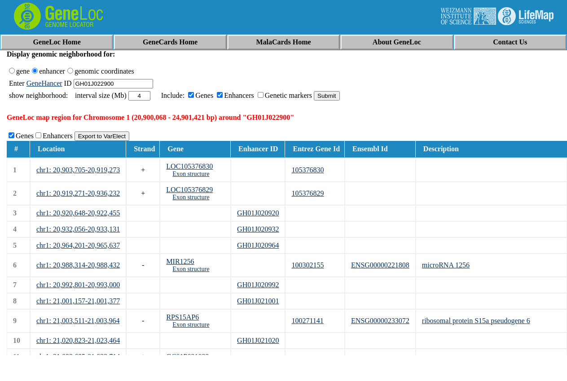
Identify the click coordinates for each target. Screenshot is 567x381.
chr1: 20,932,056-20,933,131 (78, 229)
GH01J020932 (258, 229)
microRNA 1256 (446, 265)
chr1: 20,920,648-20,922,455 (78, 213)
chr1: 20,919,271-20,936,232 (78, 193)
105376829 (307, 193)
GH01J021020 (258, 340)
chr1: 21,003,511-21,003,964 (78, 320)
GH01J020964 (258, 245)
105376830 (307, 170)
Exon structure (190, 174)
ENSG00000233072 (380, 320)
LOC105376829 (189, 189)
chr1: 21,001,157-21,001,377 (78, 301)
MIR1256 (180, 261)
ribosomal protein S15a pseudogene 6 (476, 320)
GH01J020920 (258, 213)
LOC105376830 (189, 166)
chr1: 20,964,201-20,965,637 (78, 245)
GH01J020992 (258, 285)
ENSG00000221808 (380, 265)
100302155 (307, 265)
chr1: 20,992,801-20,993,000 (78, 285)
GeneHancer (44, 83)
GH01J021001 (258, 301)
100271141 (307, 320)
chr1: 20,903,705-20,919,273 (78, 170)
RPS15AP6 (182, 317)
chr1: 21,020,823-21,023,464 (78, 340)
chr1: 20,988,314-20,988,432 (78, 265)
